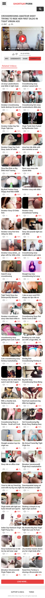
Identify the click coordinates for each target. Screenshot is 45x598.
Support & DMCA (17, 592)
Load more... (22, 582)
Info (6, 59)
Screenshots (16, 59)
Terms (31, 592)
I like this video (13, 54)
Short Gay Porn (20, 596)
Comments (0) (35, 59)
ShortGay (22, 3)
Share (25, 59)
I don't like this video (16, 54)
